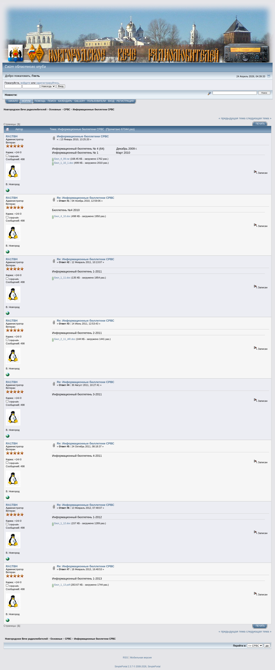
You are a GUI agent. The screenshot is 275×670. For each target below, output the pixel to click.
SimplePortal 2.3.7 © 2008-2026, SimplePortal (138, 666)
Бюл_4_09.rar (61, 158)
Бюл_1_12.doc (61, 523)
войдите (25, 82)
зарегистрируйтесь (47, 82)
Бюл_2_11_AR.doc (63, 339)
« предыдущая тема (232, 118)
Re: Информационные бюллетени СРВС (85, 197)
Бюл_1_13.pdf (61, 584)
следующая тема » (258, 118)
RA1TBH (11, 136)
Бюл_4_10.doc (61, 216)
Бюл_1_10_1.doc (62, 162)
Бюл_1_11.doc (61, 277)
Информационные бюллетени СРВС (83, 136)
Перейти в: (239, 645)
